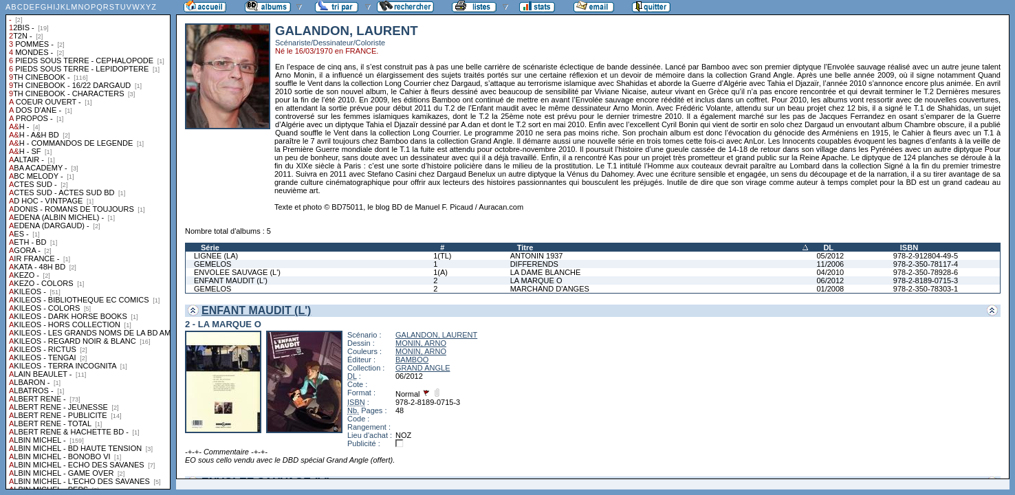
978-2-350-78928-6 (925, 272)
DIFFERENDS (534, 264)
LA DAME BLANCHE (545, 272)
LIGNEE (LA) (216, 256)
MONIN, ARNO (420, 343)
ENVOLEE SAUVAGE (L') (237, 272)
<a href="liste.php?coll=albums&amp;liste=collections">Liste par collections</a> (88, 245)
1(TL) (442, 256)
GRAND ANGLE (422, 368)
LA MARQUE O (536, 280)
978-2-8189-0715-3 (925, 280)
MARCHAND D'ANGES (549, 289)
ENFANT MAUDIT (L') (231, 280)
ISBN (909, 247)
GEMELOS (212, 264)
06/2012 (830, 280)
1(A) (440, 272)
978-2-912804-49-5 (925, 256)
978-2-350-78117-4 (925, 264)
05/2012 (830, 256)
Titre (525, 247)
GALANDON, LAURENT (436, 335)
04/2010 (830, 272)
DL (828, 247)
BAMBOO (411, 359)
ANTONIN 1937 (536, 256)
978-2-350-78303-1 (925, 289)
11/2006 (830, 264)
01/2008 (830, 289)
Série (210, 247)
